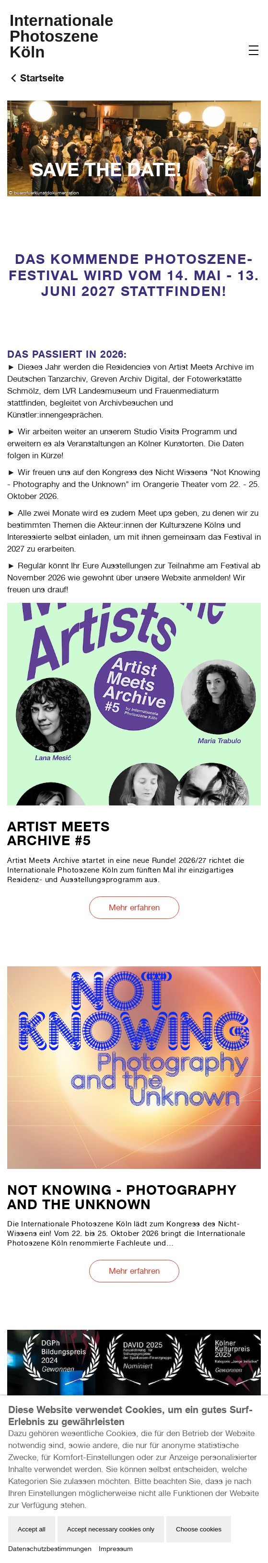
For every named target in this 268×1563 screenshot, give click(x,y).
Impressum (116, 1548)
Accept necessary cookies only (110, 1529)
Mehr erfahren (134, 907)
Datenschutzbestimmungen (50, 1548)
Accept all (32, 1529)
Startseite (42, 78)
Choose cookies (198, 1529)
